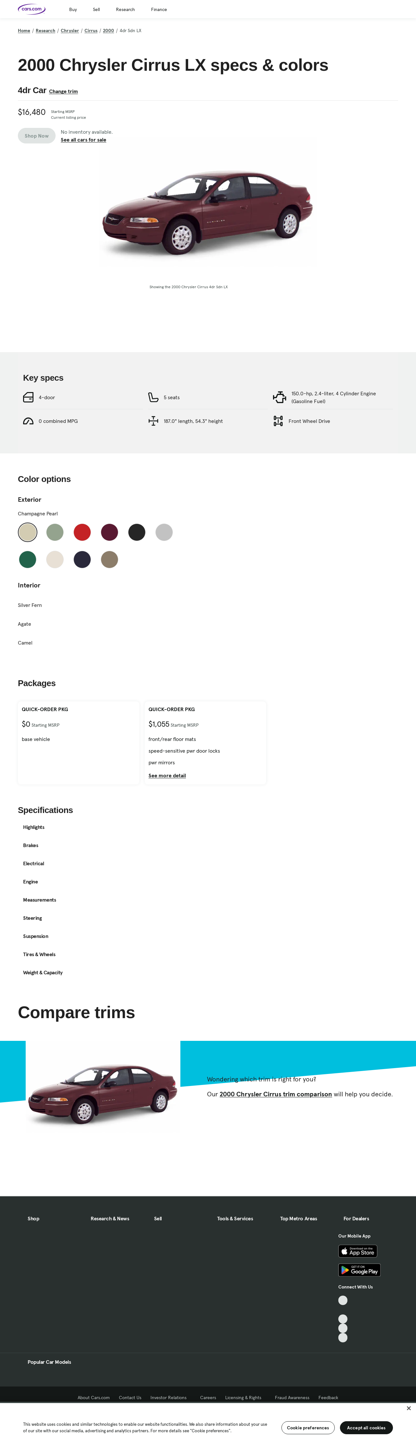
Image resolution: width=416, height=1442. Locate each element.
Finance (159, 9)
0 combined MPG (58, 450)
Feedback (328, 1397)
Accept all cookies (366, 1428)
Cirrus (91, 30)
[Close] (409, 1408)
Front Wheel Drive (309, 450)
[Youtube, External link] (343, 1319)
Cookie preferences (308, 1428)
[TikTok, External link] (343, 1300)
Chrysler (70, 30)
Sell (96, 9)
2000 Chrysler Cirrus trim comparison (276, 1123)
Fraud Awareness (292, 1397)
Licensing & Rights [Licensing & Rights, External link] (245, 1397)
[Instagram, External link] (343, 1328)
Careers (208, 1397)
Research (125, 9)
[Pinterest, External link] (343, 1337)
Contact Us (130, 1397)
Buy (73, 9)
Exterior (29, 528)
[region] (208, 1422)
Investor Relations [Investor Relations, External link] (170, 1397)
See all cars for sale (83, 139)
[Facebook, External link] (343, 1309)
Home (24, 30)
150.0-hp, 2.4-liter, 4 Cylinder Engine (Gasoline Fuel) (334, 426)
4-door (47, 426)
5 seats (172, 426)
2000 (108, 30)
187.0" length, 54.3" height (193, 450)
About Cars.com (94, 1397)
